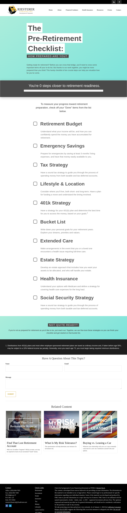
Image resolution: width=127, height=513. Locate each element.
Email (66, 364)
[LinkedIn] (114, 2)
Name (7, 364)
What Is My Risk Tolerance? (61, 442)
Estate (37, 496)
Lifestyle (38, 507)
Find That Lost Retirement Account (21, 444)
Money (37, 504)
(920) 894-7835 (15, 490)
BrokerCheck (101, 488)
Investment (38, 493)
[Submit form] (10, 394)
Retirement (38, 490)
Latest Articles (39, 510)
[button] (51, 10)
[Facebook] (119, 2)
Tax (36, 501)
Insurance (38, 498)
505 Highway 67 (10, 495)
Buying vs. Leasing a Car (97, 442)
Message (8, 377)
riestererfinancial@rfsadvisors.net (16, 502)
